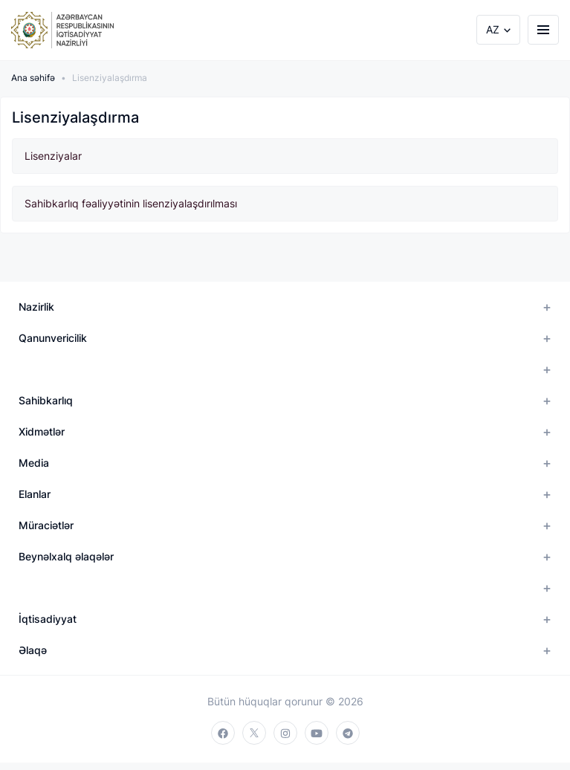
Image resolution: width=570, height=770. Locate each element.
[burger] (543, 30)
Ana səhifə (33, 77)
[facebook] (223, 733)
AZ (492, 29)
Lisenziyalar (53, 155)
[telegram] (348, 733)
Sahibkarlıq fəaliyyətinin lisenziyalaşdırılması (131, 203)
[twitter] (254, 733)
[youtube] (316, 733)
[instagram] (285, 733)
